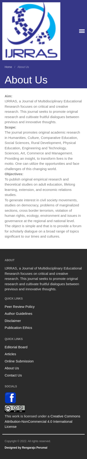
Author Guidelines (18, 313)
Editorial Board (16, 347)
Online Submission (19, 361)
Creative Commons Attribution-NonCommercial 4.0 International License (42, 421)
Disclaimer (13, 321)
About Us (12, 368)
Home (8, 67)
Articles (10, 354)
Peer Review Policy (20, 307)
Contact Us (13, 375)
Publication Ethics (18, 328)
